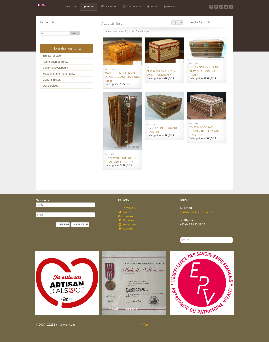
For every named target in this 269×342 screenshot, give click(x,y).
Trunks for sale (52, 55)
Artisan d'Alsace (52, 308)
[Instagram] (231, 7)
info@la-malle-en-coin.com (197, 212)
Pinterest (126, 220)
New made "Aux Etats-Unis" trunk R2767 (161, 73)
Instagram (127, 224)
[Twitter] (216, 7)
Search (74, 33)
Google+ (125, 216)
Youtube (125, 228)
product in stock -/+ (114, 31)
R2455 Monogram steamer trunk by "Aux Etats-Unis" (204, 131)
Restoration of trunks (55, 61)
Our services (50, 85)
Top (143, 324)
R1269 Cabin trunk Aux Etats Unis (162, 130)
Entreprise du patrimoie (193, 308)
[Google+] (221, 7)
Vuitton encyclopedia (55, 67)
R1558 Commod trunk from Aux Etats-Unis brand (204, 71)
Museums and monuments (59, 73)
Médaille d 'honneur (123, 308)
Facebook (126, 208)
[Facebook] (211, 7)
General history (52, 79)
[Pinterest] (226, 7)
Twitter (125, 212)
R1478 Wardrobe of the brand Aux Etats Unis (121, 159)
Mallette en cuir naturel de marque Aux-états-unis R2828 (122, 77)
